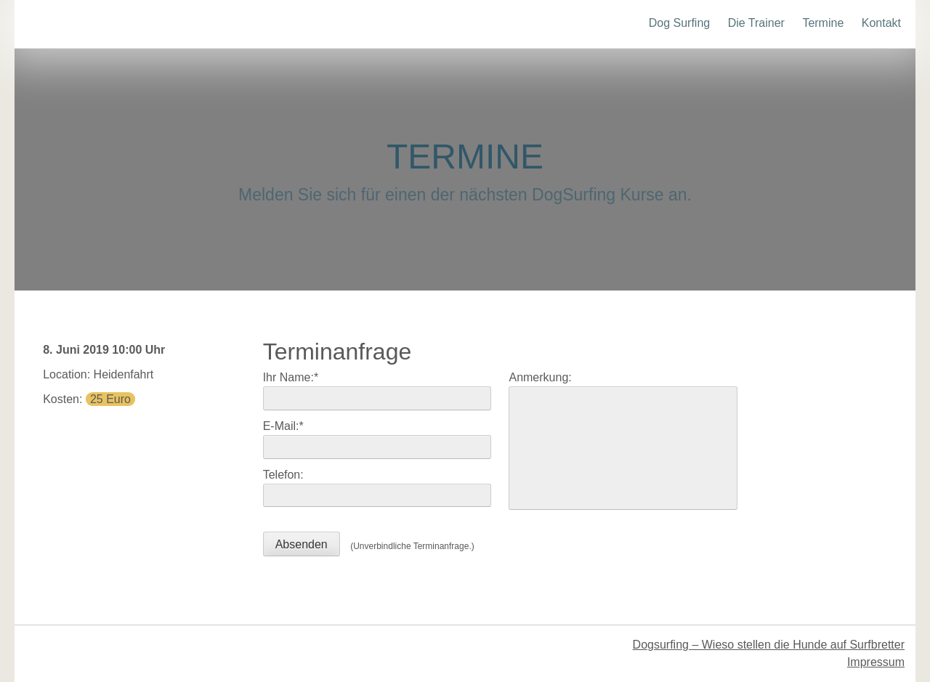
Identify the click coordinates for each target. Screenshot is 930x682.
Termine (823, 23)
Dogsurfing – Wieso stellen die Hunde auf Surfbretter (769, 644)
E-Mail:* (283, 426)
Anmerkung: (540, 377)
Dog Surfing (680, 23)
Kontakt (881, 23)
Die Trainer (756, 23)
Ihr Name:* (290, 377)
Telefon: (283, 474)
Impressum (876, 662)
